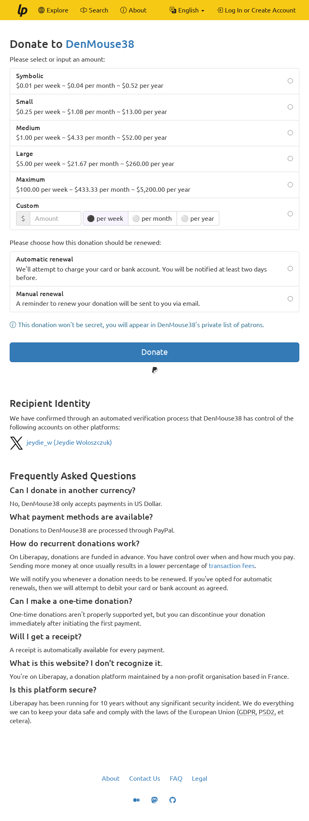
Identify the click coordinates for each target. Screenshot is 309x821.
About (110, 778)
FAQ (176, 778)
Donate (154, 352)
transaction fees (232, 565)
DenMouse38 (100, 43)
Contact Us (144, 778)
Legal (199, 778)
